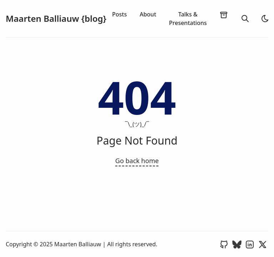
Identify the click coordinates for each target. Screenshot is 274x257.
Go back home (137, 160)
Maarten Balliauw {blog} (56, 18)
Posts (119, 14)
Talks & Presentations (188, 18)
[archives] (224, 15)
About (147, 14)
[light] (265, 18)
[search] (245, 18)
